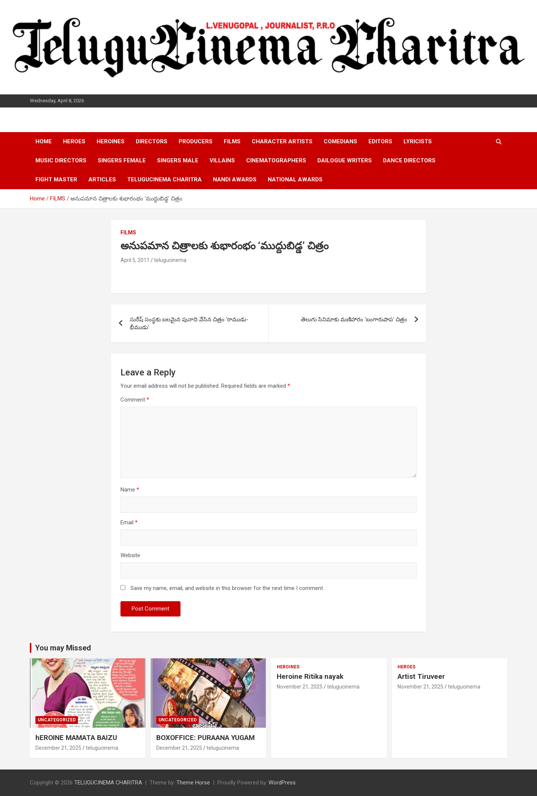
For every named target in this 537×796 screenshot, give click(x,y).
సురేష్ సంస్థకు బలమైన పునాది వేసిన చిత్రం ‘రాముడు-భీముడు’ (189, 323)
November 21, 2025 (300, 687)
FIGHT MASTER (56, 179)
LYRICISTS (417, 141)
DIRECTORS (151, 141)
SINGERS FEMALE (122, 160)
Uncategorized (57, 719)
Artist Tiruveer (421, 676)
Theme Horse (193, 782)
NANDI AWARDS (235, 179)
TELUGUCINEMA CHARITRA (164, 179)
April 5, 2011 (135, 260)
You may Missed (63, 647)
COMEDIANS (340, 141)
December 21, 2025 (58, 748)
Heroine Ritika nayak (310, 676)
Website (130, 555)
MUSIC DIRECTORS (61, 160)
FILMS (232, 141)
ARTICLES (102, 179)
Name (129, 489)
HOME (43, 141)
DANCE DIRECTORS (409, 160)
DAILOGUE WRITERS (344, 160)
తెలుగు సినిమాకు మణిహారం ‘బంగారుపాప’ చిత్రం (354, 319)
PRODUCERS (196, 141)
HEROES (74, 141)
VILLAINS (222, 160)
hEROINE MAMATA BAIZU (76, 737)
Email (129, 522)
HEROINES (111, 141)
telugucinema (170, 260)
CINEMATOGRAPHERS (276, 160)
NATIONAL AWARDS (295, 179)
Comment (134, 399)
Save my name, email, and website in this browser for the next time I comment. (227, 588)
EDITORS (380, 141)
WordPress (282, 782)
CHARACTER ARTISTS (282, 141)
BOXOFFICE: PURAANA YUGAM (205, 737)
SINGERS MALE (177, 160)
